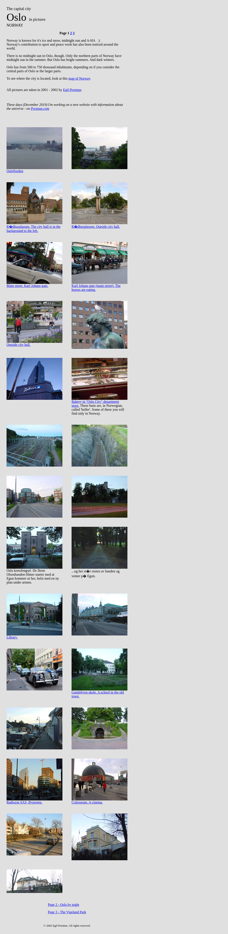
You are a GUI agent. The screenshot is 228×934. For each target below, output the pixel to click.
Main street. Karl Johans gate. (34, 284)
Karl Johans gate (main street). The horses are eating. (99, 286)
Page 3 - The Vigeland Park (67, 912)
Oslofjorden (34, 169)
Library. (34, 635)
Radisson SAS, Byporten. (34, 800)
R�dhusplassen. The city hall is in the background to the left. (34, 227)
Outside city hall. (34, 343)
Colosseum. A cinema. (99, 800)
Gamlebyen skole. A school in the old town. (99, 692)
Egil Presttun (72, 90)
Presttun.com (40, 108)
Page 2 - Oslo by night (63, 905)
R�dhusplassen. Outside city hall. (99, 224)
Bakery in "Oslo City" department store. (99, 402)
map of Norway (79, 78)
